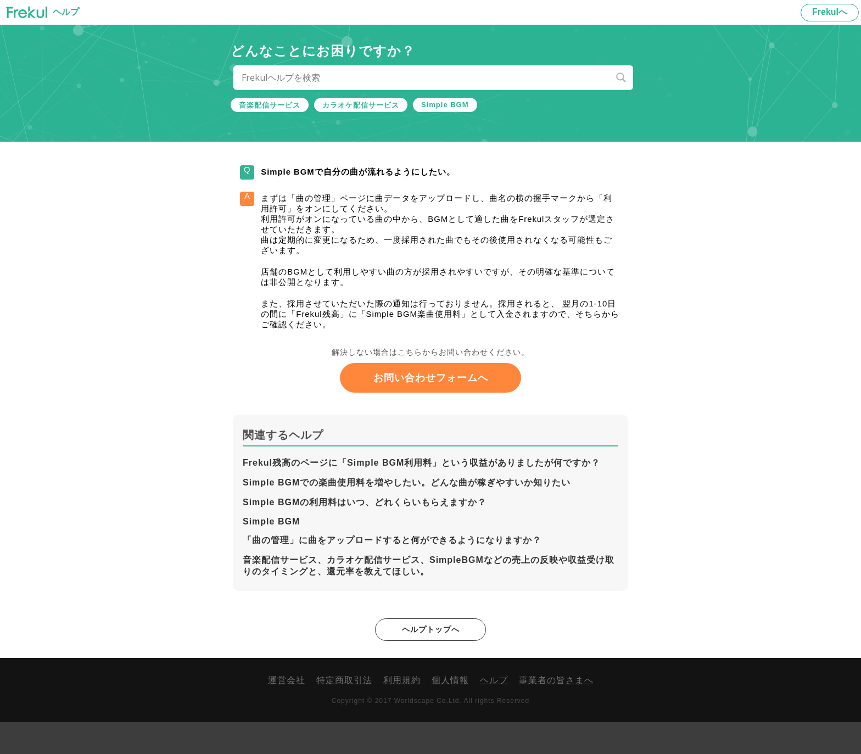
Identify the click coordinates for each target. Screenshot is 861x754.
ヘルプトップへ (430, 660)
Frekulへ (829, 11)
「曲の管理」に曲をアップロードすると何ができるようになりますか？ (392, 571)
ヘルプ (494, 712)
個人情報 (450, 712)
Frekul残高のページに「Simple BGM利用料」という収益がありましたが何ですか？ (421, 493)
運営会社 (286, 712)
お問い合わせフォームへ (430, 408)
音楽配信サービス (269, 105)
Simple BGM (445, 104)
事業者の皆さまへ (556, 712)
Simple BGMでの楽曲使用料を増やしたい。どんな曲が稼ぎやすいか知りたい (407, 513)
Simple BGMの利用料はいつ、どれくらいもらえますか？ (365, 533)
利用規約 (402, 712)
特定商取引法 (344, 712)
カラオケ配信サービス (360, 105)
